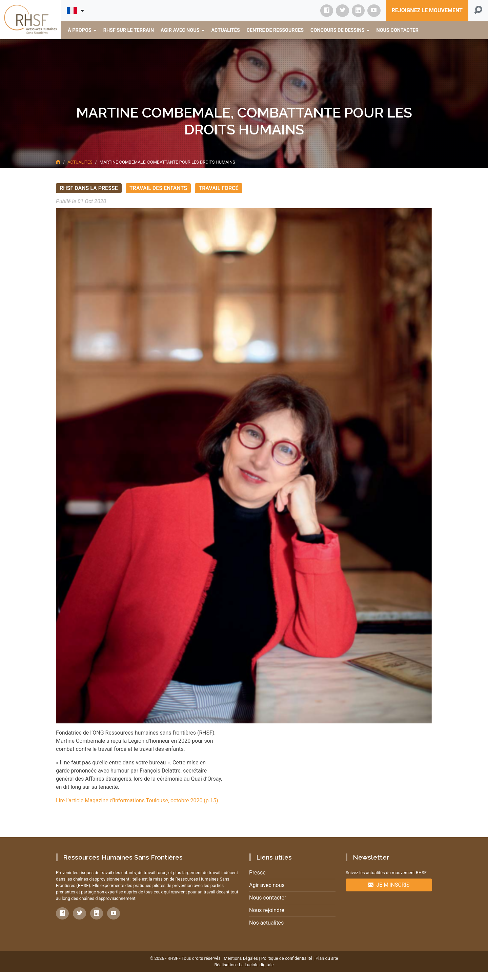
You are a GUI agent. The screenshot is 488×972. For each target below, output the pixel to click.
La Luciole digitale (256, 964)
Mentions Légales (241, 958)
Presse (257, 872)
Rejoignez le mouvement (427, 10)
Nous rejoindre (266, 910)
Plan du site (327, 958)
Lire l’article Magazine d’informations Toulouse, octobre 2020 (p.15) (137, 800)
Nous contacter (267, 897)
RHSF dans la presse (89, 188)
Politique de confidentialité (286, 958)
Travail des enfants (158, 188)
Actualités (79, 162)
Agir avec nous (267, 885)
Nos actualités (266, 923)
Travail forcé (218, 188)
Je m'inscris (388, 885)
